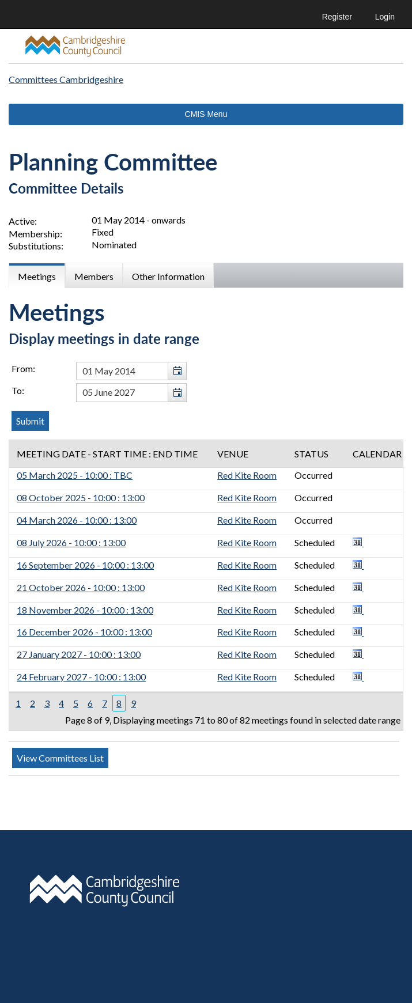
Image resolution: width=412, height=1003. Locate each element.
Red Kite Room (247, 475)
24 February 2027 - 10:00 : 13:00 (81, 676)
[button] (177, 371)
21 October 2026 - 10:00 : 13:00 (81, 587)
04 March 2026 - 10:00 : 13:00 (77, 519)
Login (385, 16)
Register (337, 16)
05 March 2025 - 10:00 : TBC (75, 475)
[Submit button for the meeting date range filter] (30, 421)
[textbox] (131, 371)
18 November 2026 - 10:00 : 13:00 (85, 609)
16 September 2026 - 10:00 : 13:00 (85, 564)
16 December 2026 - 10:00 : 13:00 (84, 631)
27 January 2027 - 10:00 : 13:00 (79, 654)
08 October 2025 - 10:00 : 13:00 (81, 497)
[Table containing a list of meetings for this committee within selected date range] (206, 585)
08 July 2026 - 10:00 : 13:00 (71, 542)
